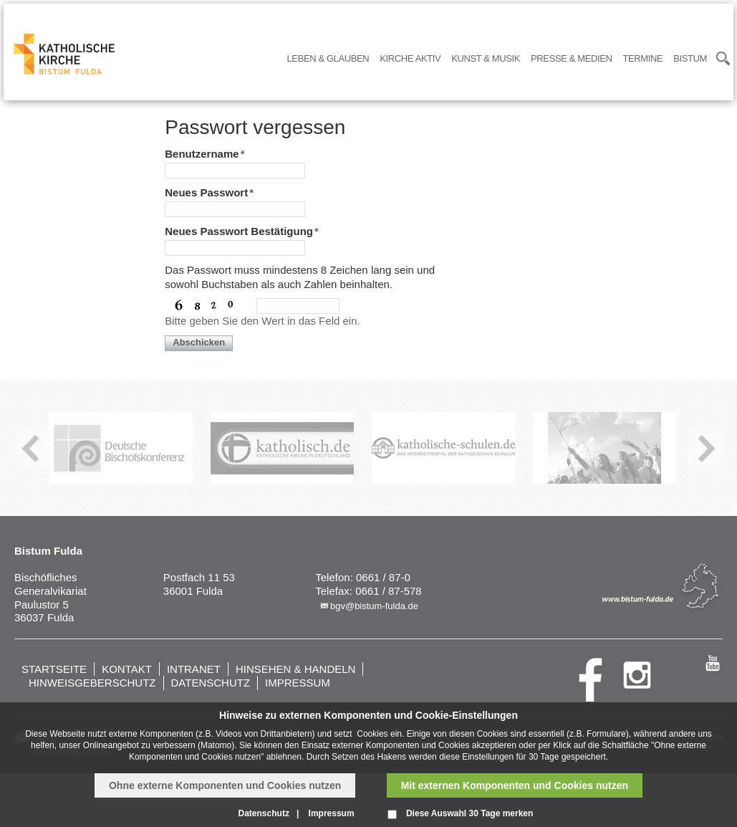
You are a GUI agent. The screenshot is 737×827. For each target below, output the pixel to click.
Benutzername (204, 154)
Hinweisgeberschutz (92, 683)
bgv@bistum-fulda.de (374, 606)
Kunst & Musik (485, 58)
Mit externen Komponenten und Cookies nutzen (514, 785)
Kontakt (127, 669)
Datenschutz (211, 683)
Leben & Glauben (328, 58)
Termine (642, 58)
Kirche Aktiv (410, 58)
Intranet (194, 669)
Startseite (54, 669)
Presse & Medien (571, 58)
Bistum (690, 58)
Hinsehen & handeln (296, 669)
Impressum (297, 683)
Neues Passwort (209, 192)
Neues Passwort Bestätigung (242, 231)
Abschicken (199, 342)
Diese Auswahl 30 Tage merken (469, 813)
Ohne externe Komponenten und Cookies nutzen (225, 785)
